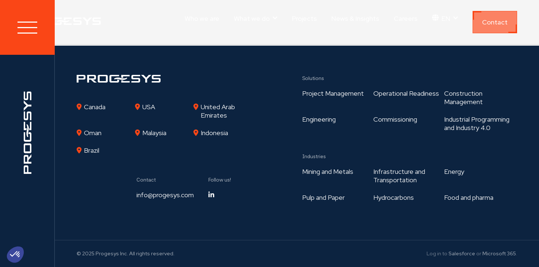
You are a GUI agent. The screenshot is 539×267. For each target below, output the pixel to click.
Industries (314, 156)
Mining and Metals (327, 171)
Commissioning (395, 119)
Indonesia (214, 133)
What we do (252, 18)
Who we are (202, 18)
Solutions (313, 78)
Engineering (319, 119)
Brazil (91, 150)
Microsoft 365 (499, 253)
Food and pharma (468, 197)
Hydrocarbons (393, 197)
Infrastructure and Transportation (399, 175)
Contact (495, 22)
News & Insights (355, 18)
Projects (304, 18)
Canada (94, 107)
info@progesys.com (165, 195)
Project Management (333, 93)
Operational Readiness (406, 93)
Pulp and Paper (323, 197)
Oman (92, 133)
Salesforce (461, 253)
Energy (454, 171)
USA (148, 107)
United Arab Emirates (218, 111)
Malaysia (154, 133)
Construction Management (463, 97)
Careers (405, 18)
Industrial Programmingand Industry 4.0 (476, 123)
